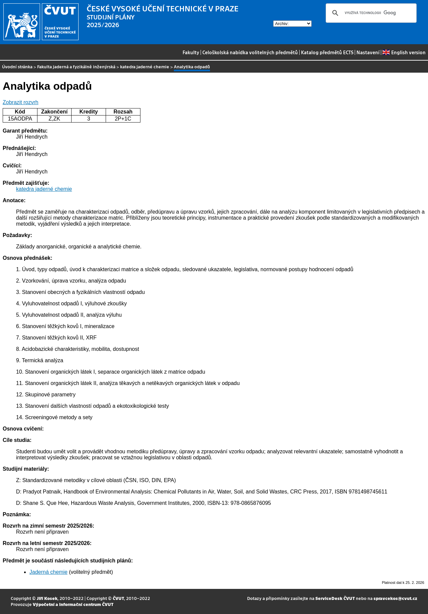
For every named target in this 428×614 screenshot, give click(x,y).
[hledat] (370, 13)
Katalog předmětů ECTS (327, 52)
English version (404, 52)
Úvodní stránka (17, 66)
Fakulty (191, 52)
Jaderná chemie (48, 572)
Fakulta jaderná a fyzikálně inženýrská (76, 66)
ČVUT (118, 598)
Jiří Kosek (47, 598)
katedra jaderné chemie (144, 66)
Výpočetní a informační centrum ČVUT (73, 604)
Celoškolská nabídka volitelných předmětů (250, 52)
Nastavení (368, 52)
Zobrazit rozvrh (20, 102)
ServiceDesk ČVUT (335, 598)
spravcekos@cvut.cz (395, 598)
